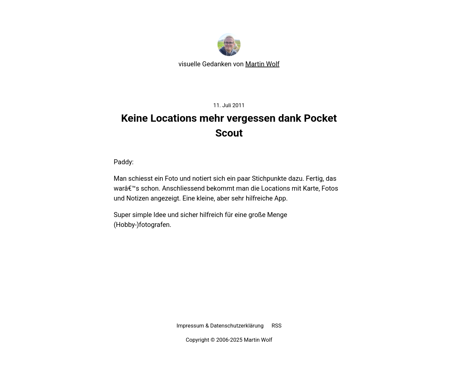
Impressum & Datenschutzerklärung (220, 326)
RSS (276, 326)
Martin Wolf (262, 64)
